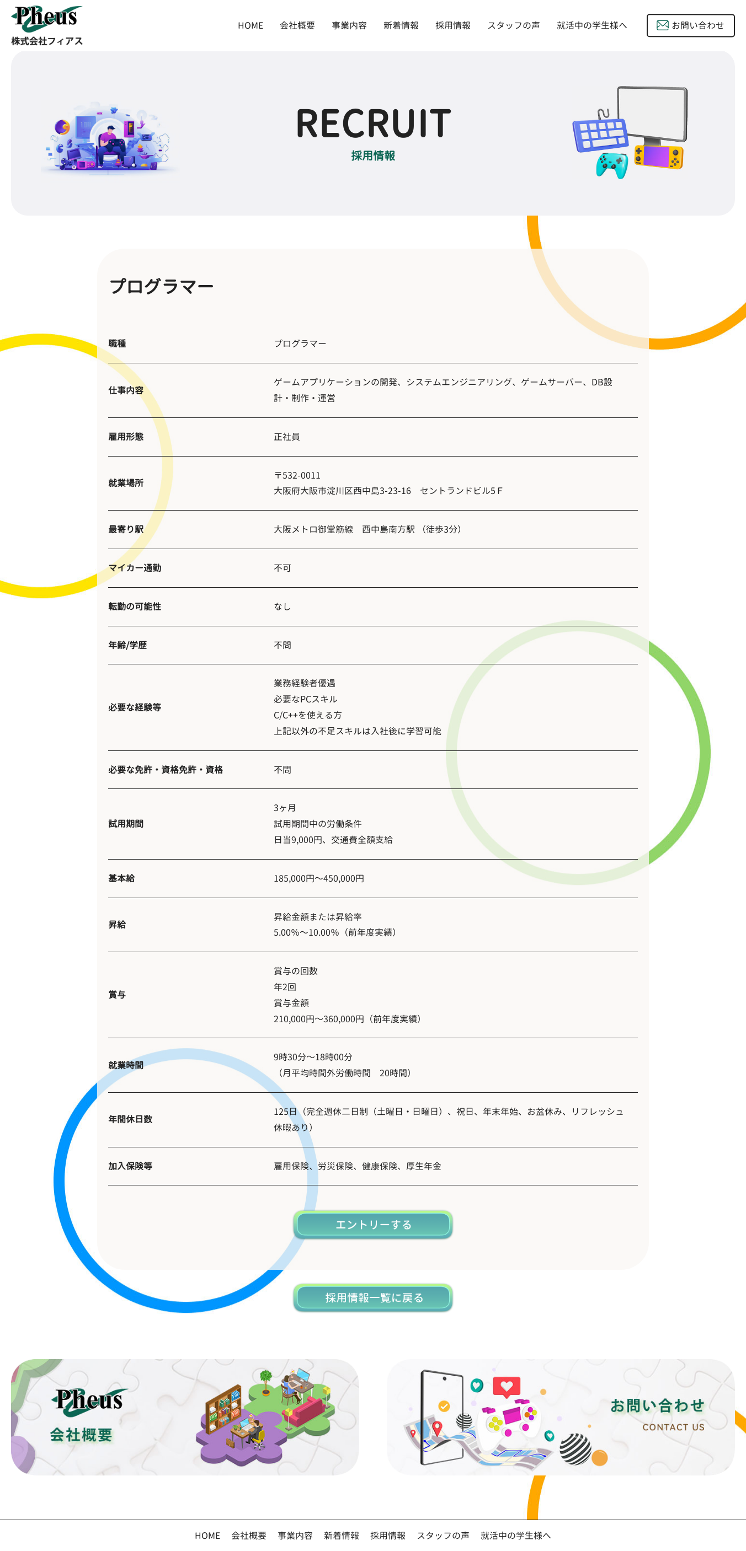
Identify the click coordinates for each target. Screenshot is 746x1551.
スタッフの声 (513, 25)
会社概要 (297, 25)
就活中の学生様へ (592, 26)
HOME (250, 25)
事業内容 (349, 25)
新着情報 (401, 25)
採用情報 (453, 25)
